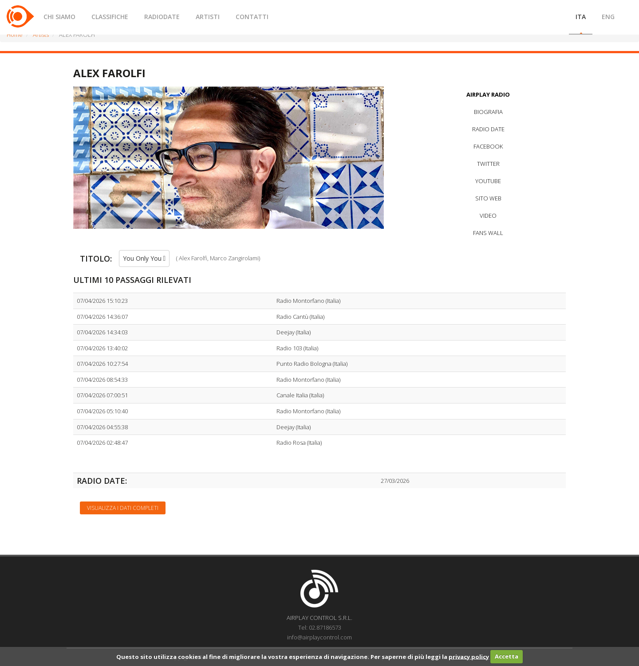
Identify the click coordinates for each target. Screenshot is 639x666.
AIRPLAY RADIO (488, 94)
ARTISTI (208, 16)
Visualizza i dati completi (122, 508)
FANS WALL (488, 233)
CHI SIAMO (59, 16)
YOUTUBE (488, 181)
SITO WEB (488, 198)
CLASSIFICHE (109, 16)
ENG (608, 16)
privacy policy (469, 656)
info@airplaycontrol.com (319, 637)
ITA (581, 16)
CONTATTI (252, 16)
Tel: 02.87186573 (319, 627)
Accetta (506, 656)
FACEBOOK (488, 146)
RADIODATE (162, 16)
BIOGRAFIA (488, 112)
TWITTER (488, 164)
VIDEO (488, 215)
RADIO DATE (488, 129)
